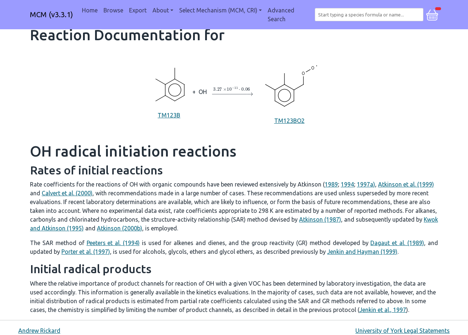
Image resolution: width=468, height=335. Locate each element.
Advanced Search (281, 14)
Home (90, 10)
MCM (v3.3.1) (51, 14)
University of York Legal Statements (402, 330)
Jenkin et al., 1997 (382, 309)
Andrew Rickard (39, 330)
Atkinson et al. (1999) (406, 184)
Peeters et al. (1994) (113, 243)
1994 (347, 184)
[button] (432, 14)
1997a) (366, 184)
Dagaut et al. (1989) (397, 243)
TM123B (168, 91)
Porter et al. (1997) (85, 251)
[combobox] (370, 14)
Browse (113, 10)
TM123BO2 (289, 91)
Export (138, 10)
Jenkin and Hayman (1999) (362, 251)
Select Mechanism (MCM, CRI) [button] (218, 10)
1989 (331, 184)
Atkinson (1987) (320, 219)
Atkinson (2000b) (119, 228)
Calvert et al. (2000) (67, 193)
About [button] (160, 10)
